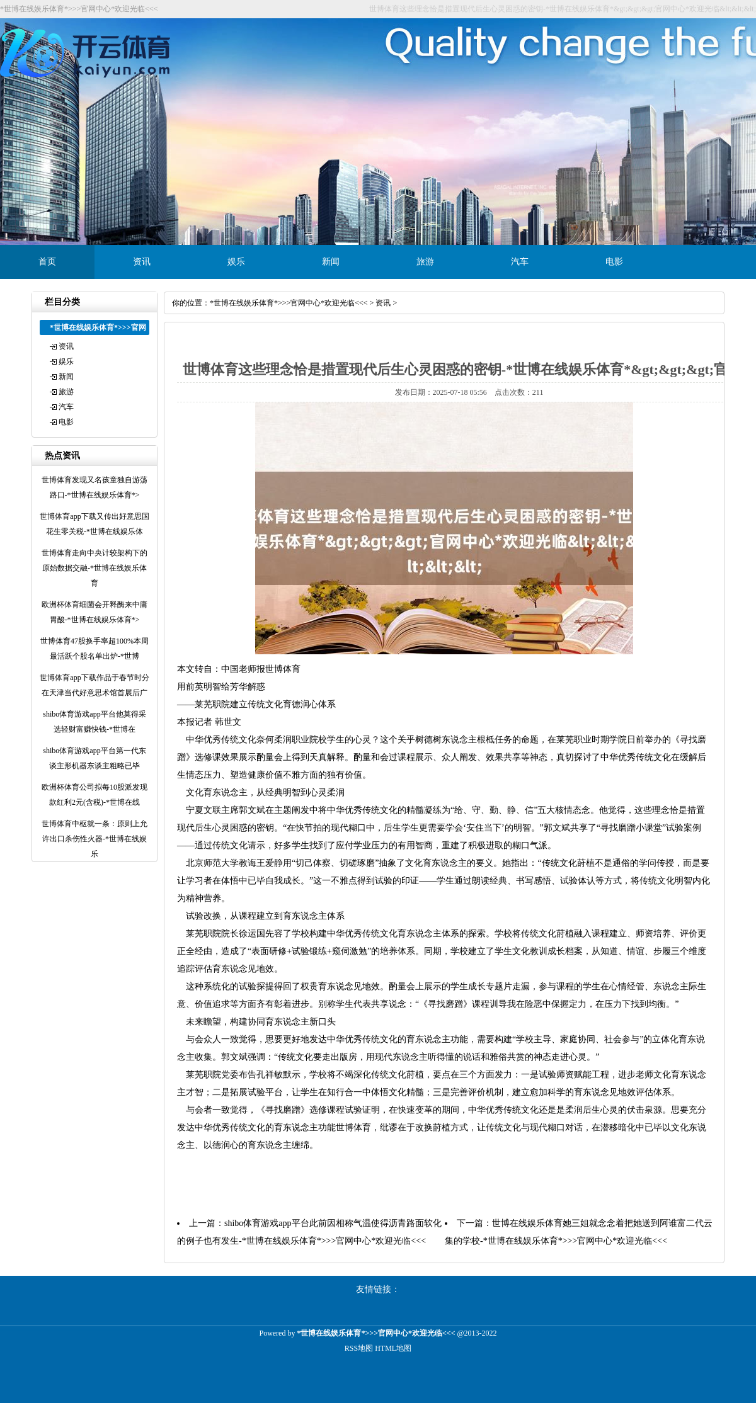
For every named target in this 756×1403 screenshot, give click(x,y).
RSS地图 (359, 1348)
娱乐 (236, 261)
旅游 (425, 261)
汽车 (520, 261)
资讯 (142, 261)
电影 (614, 261)
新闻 (331, 261)
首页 (47, 261)
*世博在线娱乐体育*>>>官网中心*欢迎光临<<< (289, 302)
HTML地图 (393, 1348)
